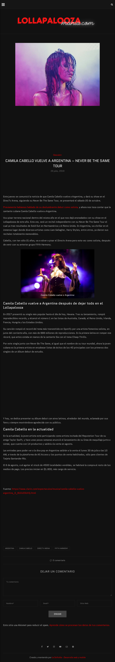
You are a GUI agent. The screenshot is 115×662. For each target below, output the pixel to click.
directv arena (43, 548)
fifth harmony (61, 548)
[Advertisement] (57, 131)
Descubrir (57, 155)
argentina (9, 548)
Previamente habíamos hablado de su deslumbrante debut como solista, (40, 207)
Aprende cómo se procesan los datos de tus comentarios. (79, 625)
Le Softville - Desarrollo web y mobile (69, 657)
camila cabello (25, 548)
